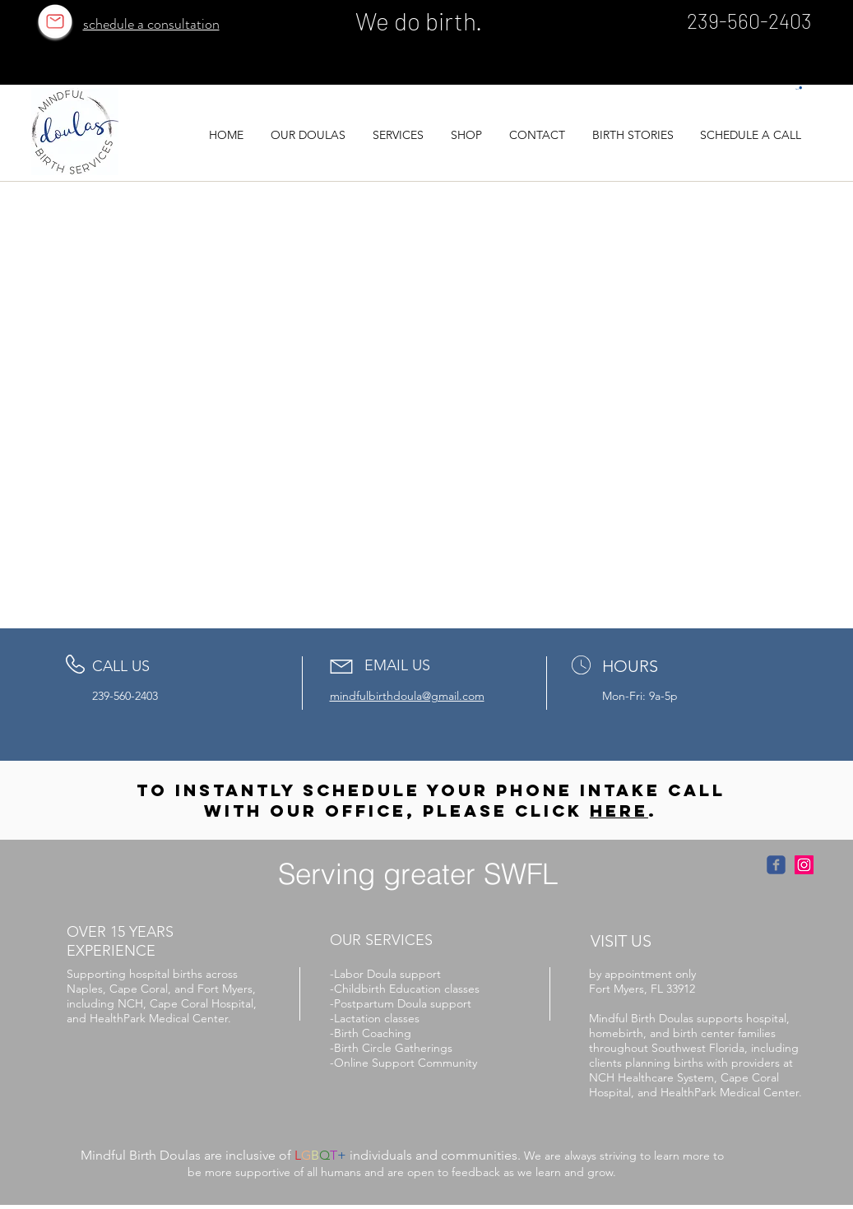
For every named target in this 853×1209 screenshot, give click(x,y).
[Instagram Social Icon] (804, 864)
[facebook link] (776, 864)
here (619, 810)
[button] (798, 88)
